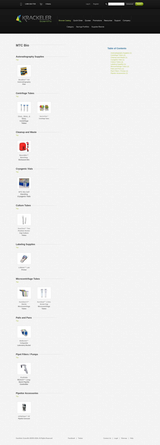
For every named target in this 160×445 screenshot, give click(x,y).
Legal (116, 438)
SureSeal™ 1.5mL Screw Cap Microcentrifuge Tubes (44, 305)
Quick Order (78, 21)
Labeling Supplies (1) (118, 64)
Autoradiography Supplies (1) (121, 53)
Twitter (80, 438)
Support (117, 21)
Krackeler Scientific (36, 20)
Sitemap (124, 438)
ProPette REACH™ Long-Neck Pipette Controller (24, 380)
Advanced (130, 4)
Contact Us (107, 438)
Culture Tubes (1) (117, 62)
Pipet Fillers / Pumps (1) (119, 71)
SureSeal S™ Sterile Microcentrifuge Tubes (24, 305)
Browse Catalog (65, 21)
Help (131, 438)
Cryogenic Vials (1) (117, 60)
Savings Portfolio (82, 27)
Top (17, 60)
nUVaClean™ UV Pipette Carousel (24, 417)
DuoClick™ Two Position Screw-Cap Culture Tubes (24, 232)
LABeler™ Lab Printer (24, 269)
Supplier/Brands (98, 27)
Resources (108, 21)
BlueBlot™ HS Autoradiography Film (24, 82)
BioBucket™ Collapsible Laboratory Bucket (24, 343)
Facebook (71, 438)
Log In (88, 4)
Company (126, 21)
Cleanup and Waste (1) (119, 57)
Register (96, 4)
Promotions (97, 21)
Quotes (88, 21)
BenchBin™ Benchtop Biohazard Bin (23, 157)
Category (70, 27)
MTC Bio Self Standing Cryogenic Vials (24, 194)
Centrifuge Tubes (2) (118, 55)
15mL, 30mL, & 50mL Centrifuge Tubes (24, 119)
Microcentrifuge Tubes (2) (120, 66)
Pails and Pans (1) (117, 69)
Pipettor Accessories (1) (119, 73)
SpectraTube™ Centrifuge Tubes (44, 117)
